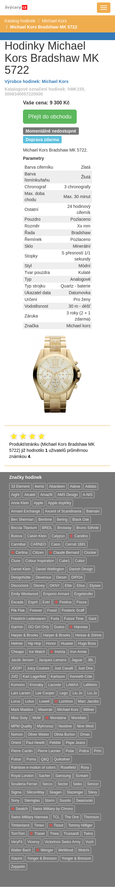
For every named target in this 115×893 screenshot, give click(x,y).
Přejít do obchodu (49, 117)
